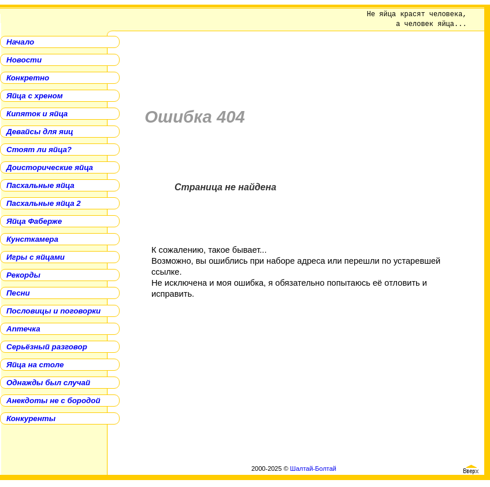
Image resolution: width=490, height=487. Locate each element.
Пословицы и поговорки (53, 311)
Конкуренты (30, 418)
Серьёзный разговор (46, 346)
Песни (18, 293)
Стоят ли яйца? (39, 149)
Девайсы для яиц (39, 131)
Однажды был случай (48, 382)
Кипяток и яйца (37, 113)
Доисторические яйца (49, 167)
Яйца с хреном (34, 95)
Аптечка (23, 328)
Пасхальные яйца (40, 185)
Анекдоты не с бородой (53, 400)
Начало (20, 42)
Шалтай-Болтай (313, 468)
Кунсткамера (32, 239)
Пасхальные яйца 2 (43, 203)
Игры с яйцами (35, 257)
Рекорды (23, 275)
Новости (24, 60)
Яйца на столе (35, 364)
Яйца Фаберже (34, 221)
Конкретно (27, 77)
